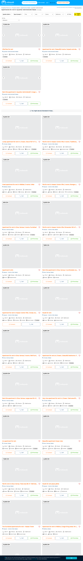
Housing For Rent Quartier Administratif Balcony (65, 7)
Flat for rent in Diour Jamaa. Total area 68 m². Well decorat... (21, 484)
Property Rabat (16, 7)
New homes (41, 2)
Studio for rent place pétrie (50, 484)
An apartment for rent (9, 441)
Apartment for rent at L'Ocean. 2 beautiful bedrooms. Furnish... (61, 355)
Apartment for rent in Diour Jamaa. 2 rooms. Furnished (19, 227)
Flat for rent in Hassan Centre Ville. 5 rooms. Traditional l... (60, 142)
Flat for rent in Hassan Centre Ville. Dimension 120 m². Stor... (61, 227)
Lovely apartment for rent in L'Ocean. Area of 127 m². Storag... (21, 142)
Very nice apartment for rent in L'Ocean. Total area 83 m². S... (61, 398)
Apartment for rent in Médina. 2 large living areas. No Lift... (60, 526)
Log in (52, 2)
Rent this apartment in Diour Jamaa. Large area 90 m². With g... (22, 398)
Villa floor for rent (7, 49)
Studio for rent (46, 313)
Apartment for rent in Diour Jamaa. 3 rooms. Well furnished (20, 355)
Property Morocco (6, 7)
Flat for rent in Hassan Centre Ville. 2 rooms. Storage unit (60, 184)
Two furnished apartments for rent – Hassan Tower (18, 526)
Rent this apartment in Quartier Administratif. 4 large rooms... (21, 92)
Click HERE (34, 558)
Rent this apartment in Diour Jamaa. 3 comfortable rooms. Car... (62, 270)
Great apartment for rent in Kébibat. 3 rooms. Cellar (18, 184)
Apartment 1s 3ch (7, 270)
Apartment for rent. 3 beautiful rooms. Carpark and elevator (60, 49)
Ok (71, 558)
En (47, 2)
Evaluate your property (29, 2)
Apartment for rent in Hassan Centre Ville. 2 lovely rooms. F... (21, 313)
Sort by (3, 18)
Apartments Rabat (26, 7)
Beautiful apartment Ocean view (52, 441)
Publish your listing (63, 2)
